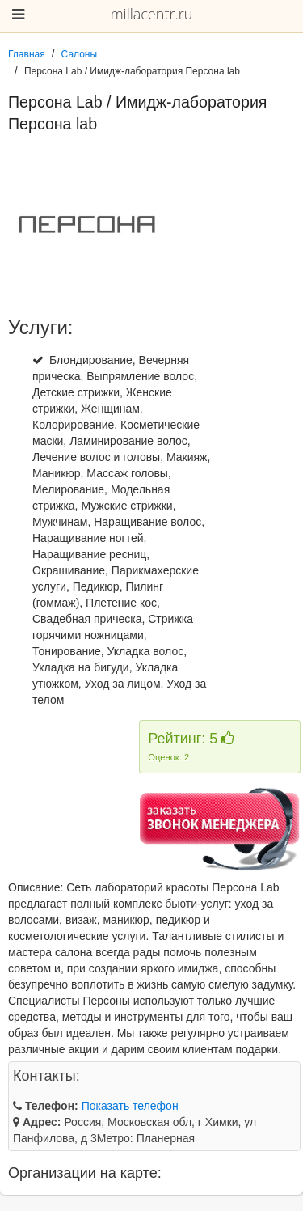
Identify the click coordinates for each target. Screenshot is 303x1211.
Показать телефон (130, 1105)
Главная (26, 54)
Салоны (79, 54)
